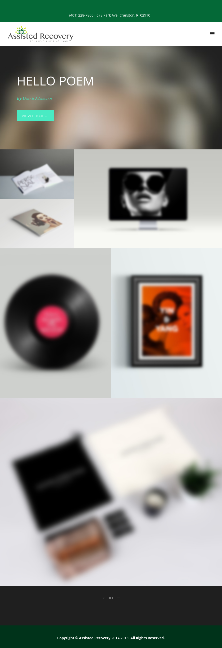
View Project (35, 116)
